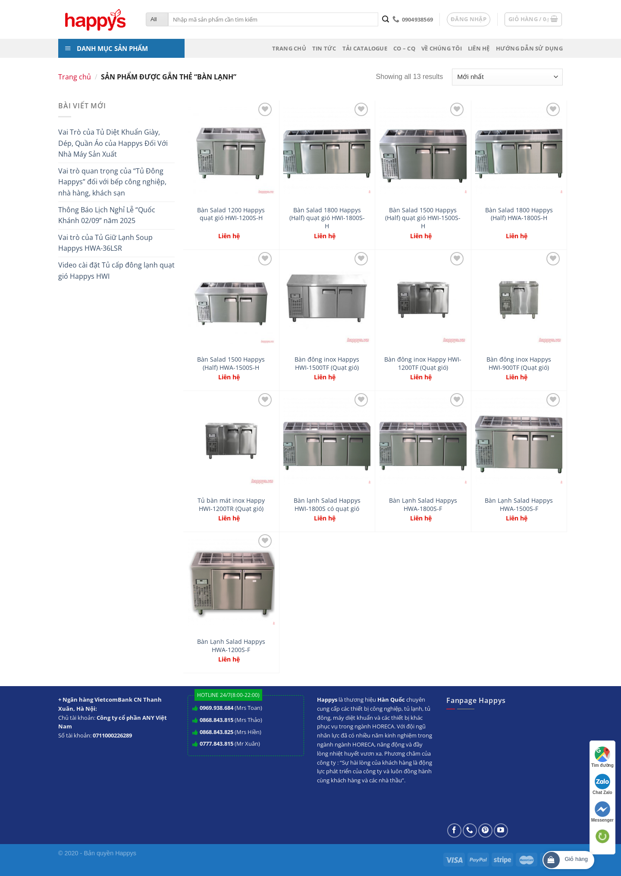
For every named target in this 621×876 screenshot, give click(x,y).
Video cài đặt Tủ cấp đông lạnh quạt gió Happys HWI (116, 270)
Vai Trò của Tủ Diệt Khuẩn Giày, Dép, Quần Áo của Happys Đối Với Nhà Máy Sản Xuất (113, 143)
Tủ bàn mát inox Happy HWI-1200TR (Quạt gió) (231, 505)
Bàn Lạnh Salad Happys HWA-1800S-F (423, 505)
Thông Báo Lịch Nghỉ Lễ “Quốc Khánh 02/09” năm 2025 (106, 215)
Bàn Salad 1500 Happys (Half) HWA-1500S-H (231, 364)
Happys (125, 853)
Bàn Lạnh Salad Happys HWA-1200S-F (231, 646)
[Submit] (385, 19)
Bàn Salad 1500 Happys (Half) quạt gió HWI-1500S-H (423, 218)
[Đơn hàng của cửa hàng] (507, 77)
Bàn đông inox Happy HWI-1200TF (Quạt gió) (422, 364)
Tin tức (324, 48)
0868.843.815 (216, 720)
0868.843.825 (216, 732)
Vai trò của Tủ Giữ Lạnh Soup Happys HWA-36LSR (105, 243)
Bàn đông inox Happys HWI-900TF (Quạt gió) (518, 364)
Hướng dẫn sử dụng (529, 48)
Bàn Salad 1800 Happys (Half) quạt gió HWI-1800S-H (327, 218)
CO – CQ (404, 48)
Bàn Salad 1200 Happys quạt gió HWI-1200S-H (231, 214)
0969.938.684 (216, 708)
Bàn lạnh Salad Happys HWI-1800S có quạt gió (327, 505)
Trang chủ (289, 48)
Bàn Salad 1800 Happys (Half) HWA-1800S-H (519, 214)
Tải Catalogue (364, 48)
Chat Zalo (602, 784)
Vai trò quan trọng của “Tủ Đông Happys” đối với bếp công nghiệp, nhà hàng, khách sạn (112, 182)
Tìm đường (602, 757)
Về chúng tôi (441, 48)
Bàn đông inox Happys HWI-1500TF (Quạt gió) (327, 364)
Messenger (602, 811)
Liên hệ (479, 48)
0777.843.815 (216, 743)
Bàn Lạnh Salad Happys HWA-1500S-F (519, 505)
